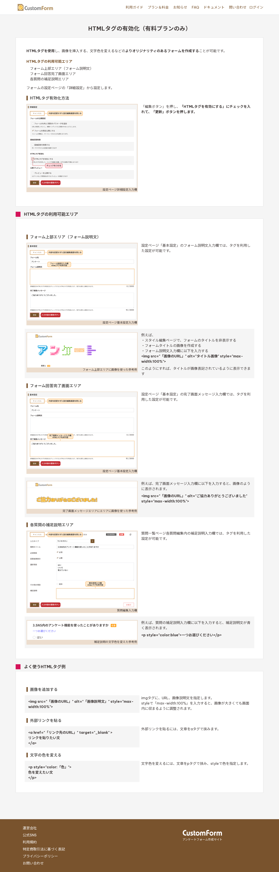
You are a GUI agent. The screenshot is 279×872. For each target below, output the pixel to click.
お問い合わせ (33, 863)
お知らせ (180, 7)
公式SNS (30, 835)
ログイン (256, 7)
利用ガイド (134, 7)
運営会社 (30, 828)
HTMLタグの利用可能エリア (49, 61)
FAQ (195, 7)
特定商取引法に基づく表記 (44, 849)
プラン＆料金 (158, 7)
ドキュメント (214, 7)
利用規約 (30, 842)
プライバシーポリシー (40, 856)
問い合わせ (238, 7)
